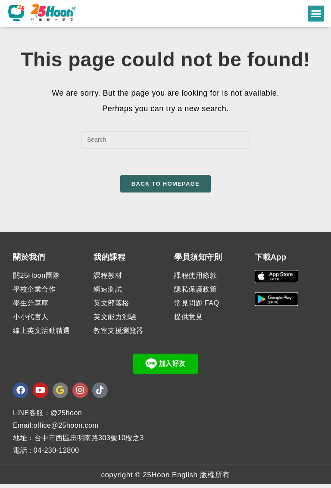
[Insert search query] (165, 143)
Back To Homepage (165, 187)
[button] (316, 14)
